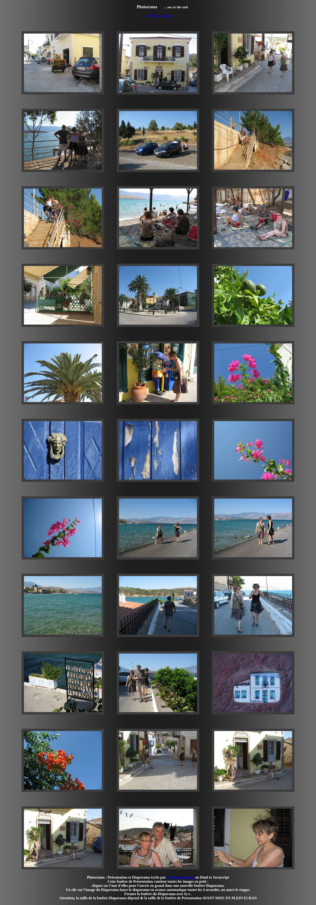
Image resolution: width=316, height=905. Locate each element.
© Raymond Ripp (158, 15)
